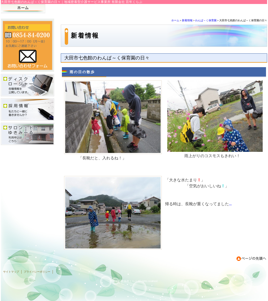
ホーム (175, 20)
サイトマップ (11, 271)
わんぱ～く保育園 (206, 20)
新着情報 (187, 20)
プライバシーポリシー (37, 271)
